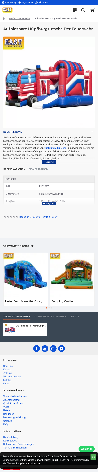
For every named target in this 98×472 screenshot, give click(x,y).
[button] (46, 307)
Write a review (50, 217)
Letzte (74, 316)
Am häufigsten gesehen (50, 316)
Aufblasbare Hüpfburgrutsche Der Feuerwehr (31, 325)
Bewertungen (38, 169)
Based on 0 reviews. (29, 217)
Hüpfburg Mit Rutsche (19, 18)
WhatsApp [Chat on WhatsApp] (86, 448)
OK (93, 457)
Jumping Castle (62, 301)
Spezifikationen (14, 169)
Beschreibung (12, 131)
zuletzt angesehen (16, 316)
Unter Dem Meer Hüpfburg (23, 301)
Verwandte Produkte (18, 246)
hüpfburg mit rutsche (55, 148)
